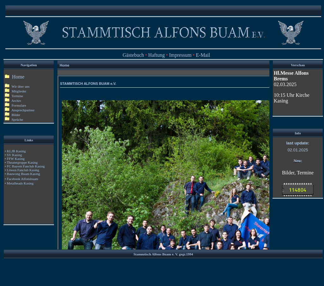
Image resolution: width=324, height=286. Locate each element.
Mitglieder (15, 91)
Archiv (13, 100)
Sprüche (14, 119)
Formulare (15, 105)
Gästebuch (133, 55)
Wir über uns (17, 86)
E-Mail (203, 55)
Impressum (180, 55)
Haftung (156, 55)
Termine (17, 96)
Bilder (12, 115)
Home (17, 76)
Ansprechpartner (19, 110)
